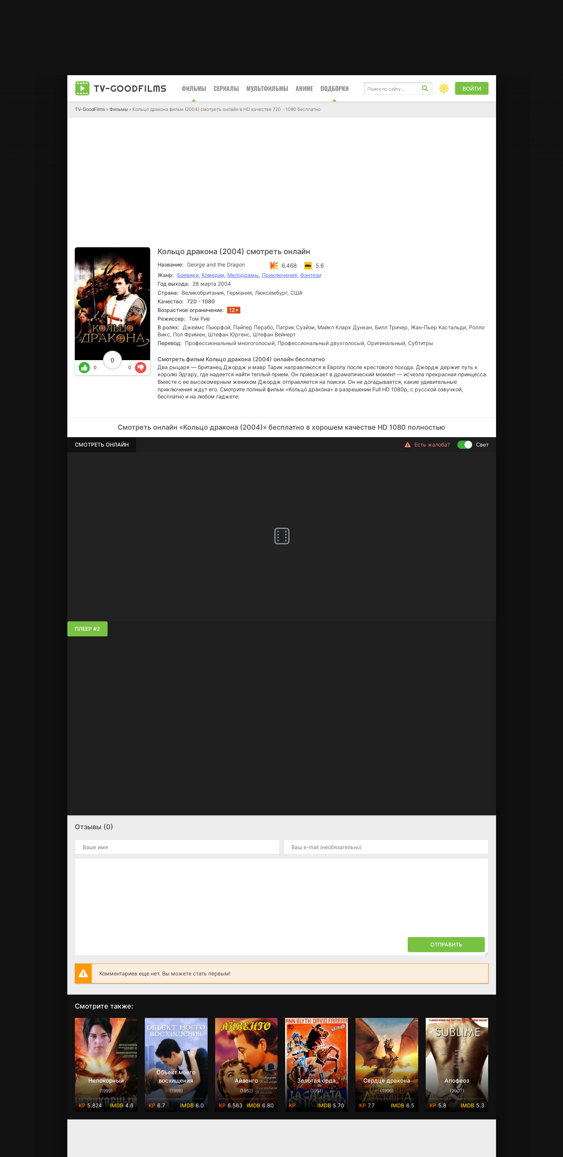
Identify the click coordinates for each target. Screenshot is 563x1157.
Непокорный (106, 1080)
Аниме (304, 88)
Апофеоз (457, 1080)
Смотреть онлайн (102, 444)
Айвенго (246, 1080)
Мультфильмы (267, 88)
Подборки (334, 88)
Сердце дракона (386, 1080)
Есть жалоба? (427, 445)
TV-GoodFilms (90, 109)
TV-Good (130, 88)
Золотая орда (316, 1080)
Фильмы (194, 88)
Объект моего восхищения (176, 1076)
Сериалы (226, 88)
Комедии (213, 275)
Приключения (279, 275)
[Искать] (424, 88)
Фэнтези (310, 275)
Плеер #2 (87, 628)
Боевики (188, 275)
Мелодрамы (243, 275)
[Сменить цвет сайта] (443, 88)
